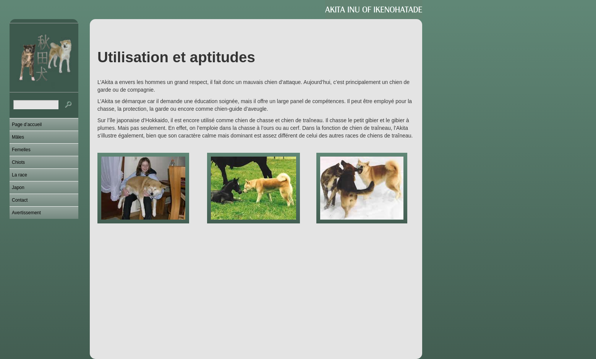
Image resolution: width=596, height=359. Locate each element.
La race (19, 175)
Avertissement (26, 212)
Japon (18, 187)
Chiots (18, 162)
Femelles (21, 149)
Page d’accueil (27, 124)
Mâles (18, 137)
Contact (20, 200)
